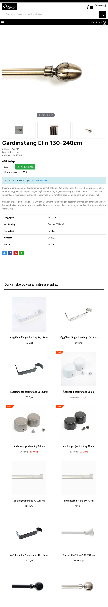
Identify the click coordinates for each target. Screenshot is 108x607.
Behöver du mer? (39, 180)
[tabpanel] (29, 318)
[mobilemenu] (2, 22)
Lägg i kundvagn (25, 166)
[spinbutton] (8, 166)
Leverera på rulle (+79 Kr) (16, 172)
